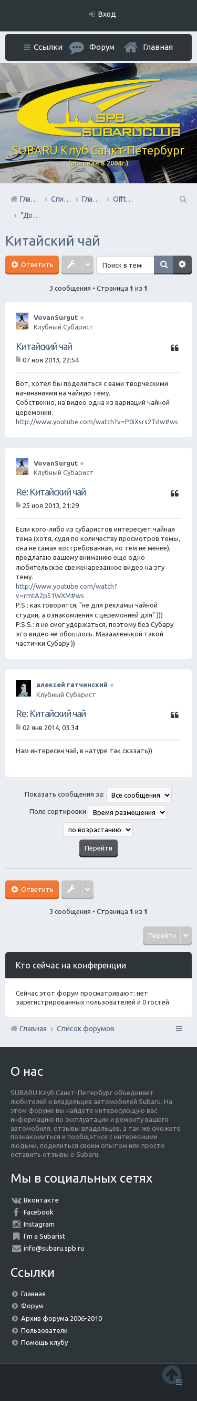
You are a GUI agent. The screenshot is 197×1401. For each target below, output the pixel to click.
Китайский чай (52, 240)
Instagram (39, 1224)
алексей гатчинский (72, 684)
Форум (32, 1305)
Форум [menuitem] (102, 46)
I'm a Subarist (44, 1236)
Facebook (39, 1212)
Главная (158, 46)
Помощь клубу (44, 1342)
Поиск (163, 265)
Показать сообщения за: (98, 795)
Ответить (36, 264)
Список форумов (86, 1028)
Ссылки (48, 46)
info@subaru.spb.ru (54, 1248)
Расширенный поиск (182, 265)
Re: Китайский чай (51, 492)
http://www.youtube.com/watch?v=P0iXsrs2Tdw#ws (97, 421)
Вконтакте (41, 1200)
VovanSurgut (56, 317)
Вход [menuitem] (107, 14)
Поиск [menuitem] (182, 199)
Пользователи (44, 1330)
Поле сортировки (98, 812)
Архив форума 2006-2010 (61, 1318)
